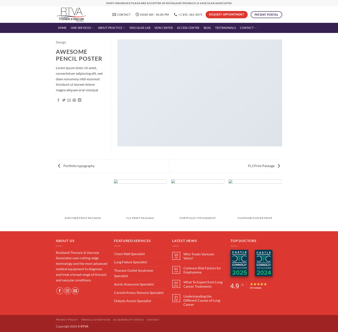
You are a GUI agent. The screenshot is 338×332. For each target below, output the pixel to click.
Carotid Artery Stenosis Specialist (139, 292)
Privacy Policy (67, 319)
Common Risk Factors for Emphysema (202, 270)
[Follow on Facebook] (59, 290)
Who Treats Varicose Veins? (198, 256)
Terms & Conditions (96, 319)
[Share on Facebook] (58, 100)
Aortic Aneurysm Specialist (134, 284)
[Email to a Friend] (69, 100)
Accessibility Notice (128, 319)
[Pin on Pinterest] (74, 100)
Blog (207, 27)
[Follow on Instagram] (67, 290)
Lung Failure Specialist (130, 262)
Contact (248, 28)
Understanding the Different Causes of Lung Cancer (201, 300)
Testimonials (225, 27)
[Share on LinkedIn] (79, 100)
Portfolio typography (76, 166)
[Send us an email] (75, 290)
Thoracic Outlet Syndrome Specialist (133, 273)
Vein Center (163, 27)
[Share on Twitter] (64, 100)
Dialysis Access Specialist (132, 301)
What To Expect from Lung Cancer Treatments (202, 284)
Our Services (82, 28)
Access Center (188, 27)
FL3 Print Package (264, 166)
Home (62, 27)
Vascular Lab (139, 27)
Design (61, 42)
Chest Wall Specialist (129, 254)
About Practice (111, 28)
